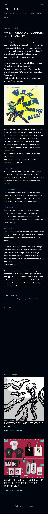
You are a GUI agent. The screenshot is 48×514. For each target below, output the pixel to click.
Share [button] (6, 295)
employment (25, 299)
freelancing (34, 299)
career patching (14, 299)
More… (7, 18)
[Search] (42, 4)
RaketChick (11, 9)
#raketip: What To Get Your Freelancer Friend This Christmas (23, 483)
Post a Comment (16, 430)
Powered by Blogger (24, 506)
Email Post (13, 295)
